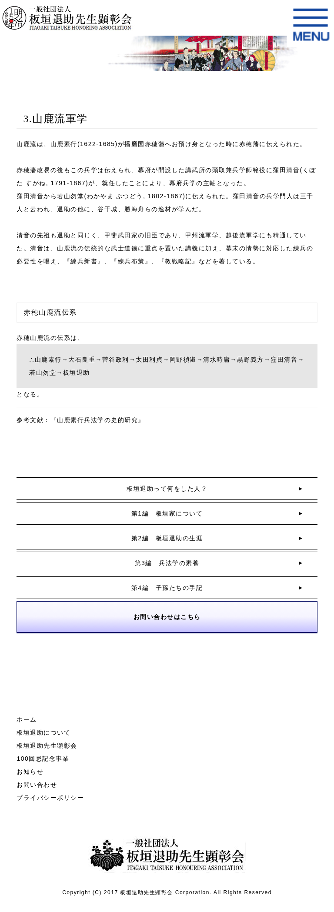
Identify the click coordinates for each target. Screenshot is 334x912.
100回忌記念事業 (43, 758)
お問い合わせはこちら (167, 616)
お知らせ (30, 771)
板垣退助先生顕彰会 (47, 745)
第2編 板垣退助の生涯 (167, 538)
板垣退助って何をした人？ (167, 488)
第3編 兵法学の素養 (167, 562)
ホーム (27, 719)
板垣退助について (43, 732)
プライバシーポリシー (50, 797)
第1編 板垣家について (167, 513)
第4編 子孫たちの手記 (167, 587)
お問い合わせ (37, 784)
